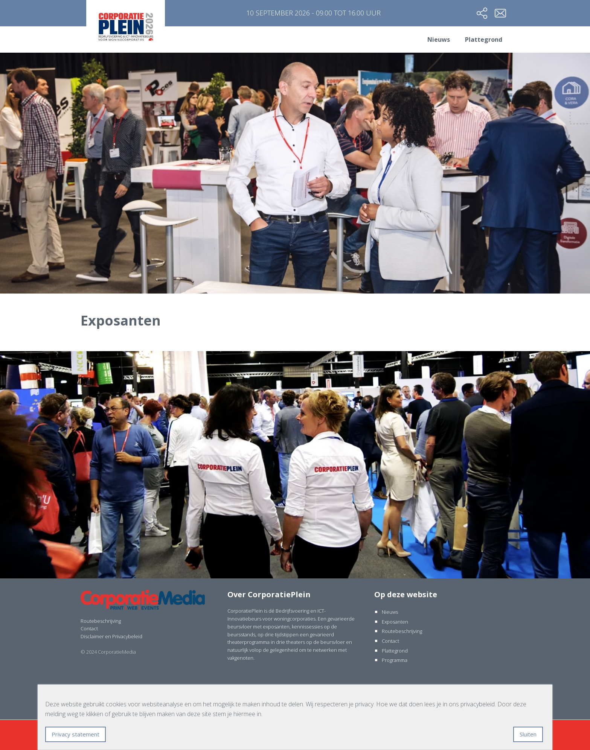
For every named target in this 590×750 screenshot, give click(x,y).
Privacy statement (75, 734)
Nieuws (438, 39)
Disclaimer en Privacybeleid (111, 636)
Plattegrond (483, 39)
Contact (89, 628)
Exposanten (395, 621)
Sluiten (528, 734)
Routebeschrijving (101, 621)
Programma (394, 660)
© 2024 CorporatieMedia (108, 651)
